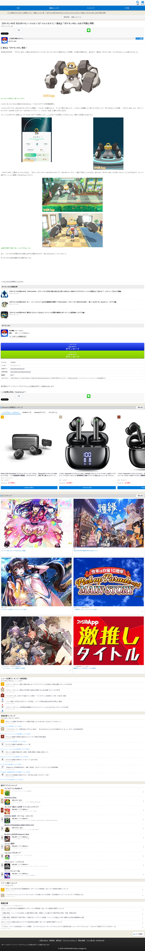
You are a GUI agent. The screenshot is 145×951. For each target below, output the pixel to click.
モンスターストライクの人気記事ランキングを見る (15, 756)
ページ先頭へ (139, 934)
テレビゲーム (53, 412)
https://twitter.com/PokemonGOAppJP (21, 372)
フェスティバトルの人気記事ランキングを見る (14, 741)
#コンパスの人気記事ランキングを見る (12, 726)
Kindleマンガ (27, 412)
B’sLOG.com (100, 940)
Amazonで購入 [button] (29, 487)
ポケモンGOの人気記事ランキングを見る (12, 779)
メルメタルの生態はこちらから (12, 281)
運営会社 (59, 940)
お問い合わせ (43, 940)
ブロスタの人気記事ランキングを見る (11, 764)
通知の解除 (81, 940)
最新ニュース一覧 (39, 13)
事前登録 (66, 17)
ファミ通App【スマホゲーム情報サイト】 (19, 13)
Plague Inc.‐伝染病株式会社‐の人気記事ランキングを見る (16, 772)
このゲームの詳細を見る (19, 336)
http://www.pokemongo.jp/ (17, 368)
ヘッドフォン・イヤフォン (10, 412)
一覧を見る (140, 407)
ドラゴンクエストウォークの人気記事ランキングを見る (16, 734)
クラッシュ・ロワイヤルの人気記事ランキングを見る (15, 749)
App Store (72, 347)
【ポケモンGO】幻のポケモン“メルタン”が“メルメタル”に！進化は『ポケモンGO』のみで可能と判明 (76, 13)
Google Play (72, 354)
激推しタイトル (76, 17)
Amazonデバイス (39, 412)
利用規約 (52, 940)
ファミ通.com (90, 940)
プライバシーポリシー (70, 940)
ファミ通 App (7, 3)
